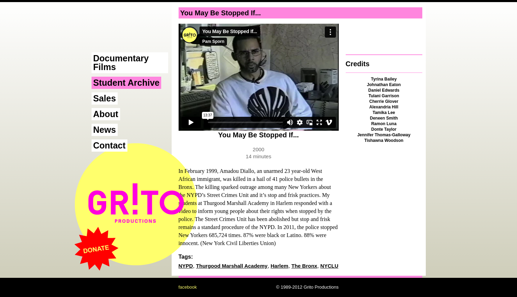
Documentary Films (121, 62)
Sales (104, 98)
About (105, 114)
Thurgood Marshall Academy (231, 266)
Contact (109, 145)
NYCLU (329, 266)
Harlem (279, 266)
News (104, 130)
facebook (188, 287)
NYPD (186, 266)
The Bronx (304, 266)
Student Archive (126, 82)
